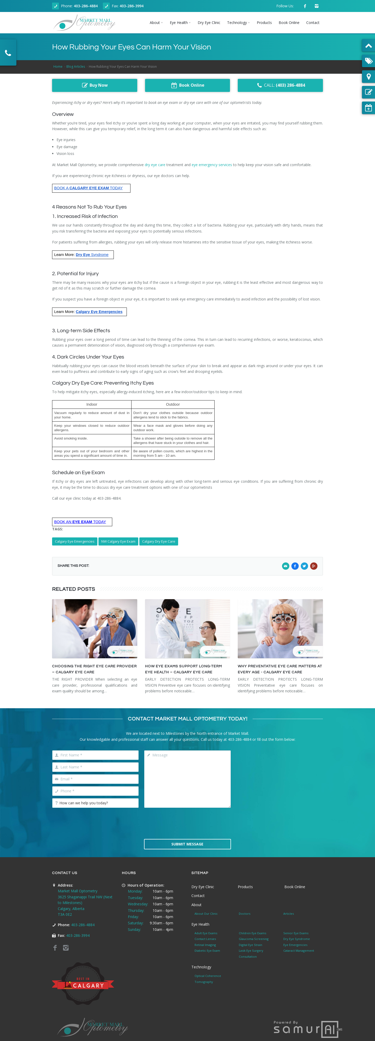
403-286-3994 (131, 5)
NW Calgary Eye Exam (118, 541)
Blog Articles (75, 66)
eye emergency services (212, 164)
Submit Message (187, 844)
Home (58, 66)
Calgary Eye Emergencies (75, 541)
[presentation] (187, 823)
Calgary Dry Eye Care (158, 541)
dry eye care (155, 164)
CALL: (280, 85)
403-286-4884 (86, 5)
